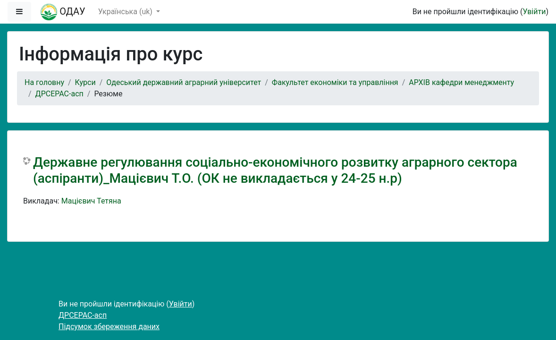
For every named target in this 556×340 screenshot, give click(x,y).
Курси (85, 82)
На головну (44, 82)
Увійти (534, 11)
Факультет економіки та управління (335, 82)
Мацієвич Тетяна (91, 200)
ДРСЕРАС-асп (59, 93)
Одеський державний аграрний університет (183, 82)
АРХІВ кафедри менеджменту (461, 82)
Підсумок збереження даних (109, 326)
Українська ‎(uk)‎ (126, 11)
